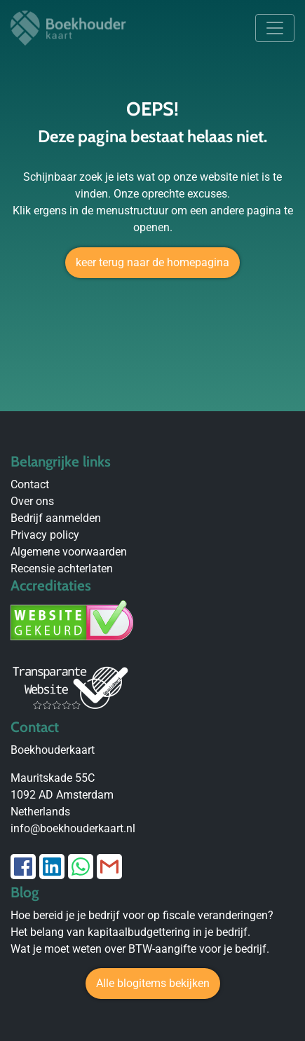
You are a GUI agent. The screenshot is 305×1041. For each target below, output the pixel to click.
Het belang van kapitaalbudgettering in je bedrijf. (130, 932)
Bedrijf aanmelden (56, 518)
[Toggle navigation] (274, 28)
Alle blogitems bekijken (153, 983)
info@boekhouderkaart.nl (73, 828)
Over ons (32, 501)
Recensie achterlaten (62, 568)
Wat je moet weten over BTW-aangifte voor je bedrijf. (140, 949)
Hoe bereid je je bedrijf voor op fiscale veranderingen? (142, 915)
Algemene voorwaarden (69, 551)
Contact (30, 484)
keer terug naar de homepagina (152, 262)
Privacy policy (45, 535)
